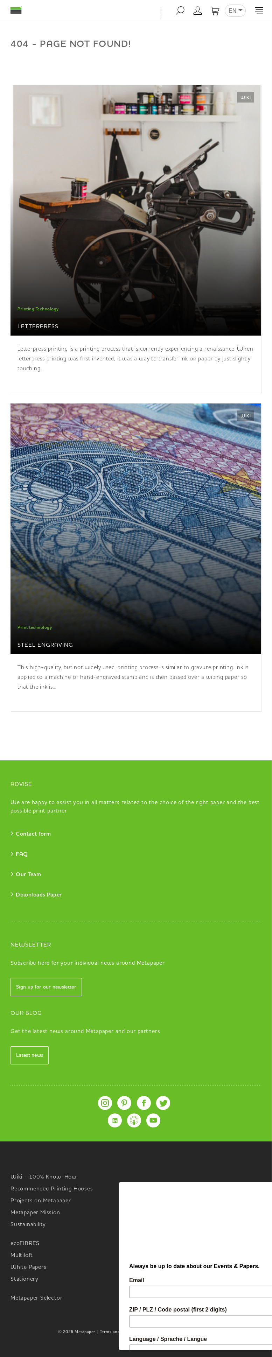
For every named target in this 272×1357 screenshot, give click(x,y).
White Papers (29, 1267)
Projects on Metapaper (41, 1201)
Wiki (245, 98)
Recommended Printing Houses (52, 1189)
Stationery (25, 1279)
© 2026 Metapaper (77, 1332)
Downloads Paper (39, 895)
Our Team (28, 875)
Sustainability (28, 1225)
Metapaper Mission (35, 1213)
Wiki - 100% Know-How (44, 1177)
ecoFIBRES (25, 1243)
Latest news (29, 1055)
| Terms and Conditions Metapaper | (132, 1332)
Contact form (33, 834)
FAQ (22, 854)
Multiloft (22, 1255)
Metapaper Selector (36, 1298)
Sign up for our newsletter (46, 987)
